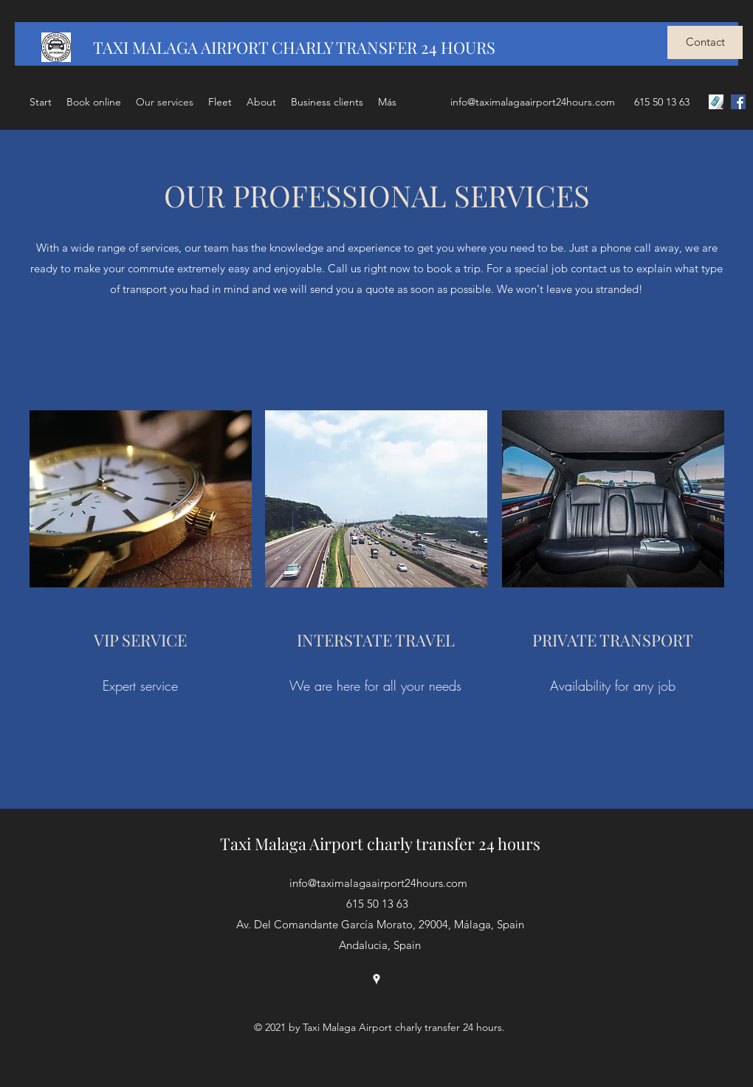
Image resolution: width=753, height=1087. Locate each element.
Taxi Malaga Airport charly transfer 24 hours (380, 843)
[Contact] (705, 42)
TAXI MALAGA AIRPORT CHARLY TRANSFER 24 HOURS (294, 47)
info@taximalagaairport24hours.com (532, 101)
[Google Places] (376, 979)
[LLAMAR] (716, 101)
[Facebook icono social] (738, 101)
